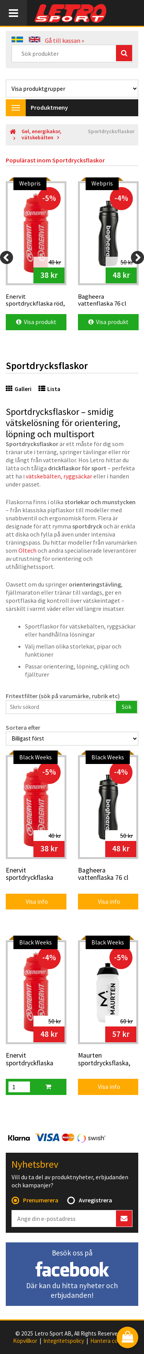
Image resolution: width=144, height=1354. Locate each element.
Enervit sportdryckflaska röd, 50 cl (29, 874)
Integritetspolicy (63, 1340)
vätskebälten (43, 476)
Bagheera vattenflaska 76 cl (103, 874)
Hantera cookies (110, 1340)
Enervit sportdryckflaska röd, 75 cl (29, 1059)
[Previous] (6, 257)
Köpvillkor (25, 1340)
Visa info (31, 901)
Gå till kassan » (64, 40)
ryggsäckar (77, 476)
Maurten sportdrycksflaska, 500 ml (104, 1059)
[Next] (137, 257)
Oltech (27, 550)
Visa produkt (36, 322)
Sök (126, 706)
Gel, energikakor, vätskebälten (41, 134)
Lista (49, 389)
